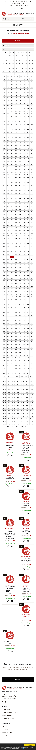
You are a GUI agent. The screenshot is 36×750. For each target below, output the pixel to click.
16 (16, 55)
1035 (18, 389)
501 (4, 212)
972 (32, 365)
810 (24, 312)
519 (12, 217)
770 (24, 299)
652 (32, 259)
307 (28, 145)
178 (24, 103)
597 (4, 243)
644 (32, 257)
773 (4, 302)
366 (8, 167)
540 (32, 222)
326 (8, 153)
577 (20, 235)
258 (24, 129)
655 (12, 262)
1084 (18, 408)
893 (4, 342)
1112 (18, 418)
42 (3, 63)
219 (28, 116)
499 (28, 209)
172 (32, 100)
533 (4, 222)
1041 (13, 392)
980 (32, 368)
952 (16, 360)
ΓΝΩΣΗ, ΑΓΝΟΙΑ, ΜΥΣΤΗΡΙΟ (26, 504)
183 (12, 105)
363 (28, 164)
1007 (18, 379)
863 (12, 331)
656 (16, 262)
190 (8, 108)
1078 (22, 405)
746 (24, 291)
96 (17, 76)
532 (32, 220)
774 (8, 302)
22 (3, 58)
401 (20, 177)
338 (24, 156)
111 (12, 82)
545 (20, 225)
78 (22, 71)
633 (20, 254)
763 (28, 296)
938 (24, 355)
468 (32, 198)
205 (4, 113)
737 (20, 289)
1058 (27, 397)
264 (16, 132)
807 (12, 312)
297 (20, 143)
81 (32, 71)
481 (20, 204)
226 (24, 119)
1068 (9, 403)
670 (8, 267)
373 (4, 169)
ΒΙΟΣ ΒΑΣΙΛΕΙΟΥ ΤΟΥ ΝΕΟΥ (10, 642)
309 (4, 148)
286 (8, 140)
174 (8, 103)
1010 (31, 379)
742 (8, 291)
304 (16, 145)
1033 (9, 389)
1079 (27, 405)
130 (24, 87)
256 (16, 129)
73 (6, 71)
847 (12, 326)
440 (16, 190)
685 (4, 273)
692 (32, 273)
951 (12, 360)
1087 (31, 408)
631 (12, 254)
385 (20, 172)
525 (4, 220)
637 (4, 257)
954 (24, 360)
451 (28, 193)
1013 (13, 381)
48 (22, 63)
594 (24, 241)
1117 (9, 421)
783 (12, 304)
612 (32, 246)
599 (12, 243)
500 (32, 209)
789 (4, 307)
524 (32, 217)
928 (16, 352)
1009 (27, 379)
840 (16, 323)
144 (16, 92)
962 (24, 363)
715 (28, 281)
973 (4, 368)
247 (12, 127)
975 (12, 368)
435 (28, 188)
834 (24, 320)
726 (8, 286)
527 (12, 220)
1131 (12, 426)
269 (4, 135)
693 (4, 275)
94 (11, 76)
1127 (22, 424)
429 (4, 188)
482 (24, 204)
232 (16, 121)
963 (28, 363)
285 (4, 140)
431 (12, 188)
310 (8, 148)
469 (4, 201)
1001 (21, 376)
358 (8, 164)
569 (20, 233)
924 (32, 350)
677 (4, 270)
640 (16, 257)
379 (28, 169)
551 (12, 228)
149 (4, 95)
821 (4, 318)
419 (28, 182)
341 (4, 159)
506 (24, 212)
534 (8, 222)
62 (3, 68)
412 (32, 180)
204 (32, 111)
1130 (8, 426)
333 (4, 156)
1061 (9, 400)
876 (32, 334)
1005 (9, 379)
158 (8, 98)
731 (28, 286)
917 (4, 350)
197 (4, 111)
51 (32, 63)
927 (12, 352)
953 (20, 360)
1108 (31, 416)
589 (4, 241)
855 (12, 328)
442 (24, 190)
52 (3, 66)
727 (12, 286)
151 (12, 95)
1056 (18, 397)
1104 (13, 416)
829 (4, 320)
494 (8, 209)
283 (28, 137)
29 (26, 58)
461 (4, 198)
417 (20, 182)
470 (8, 201)
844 (32, 323)
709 (4, 281)
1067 (4, 403)
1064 (22, 400)
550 (8, 228)
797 (4, 310)
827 (28, 318)
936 (16, 355)
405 (4, 180)
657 (20, 262)
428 (32, 185)
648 (16, 259)
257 (20, 129)
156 (32, 95)
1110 (9, 418)
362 (24, 164)
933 (4, 355)
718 (8, 283)
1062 (13, 400)
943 (12, 357)
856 (16, 328)
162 (24, 98)
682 (24, 270)
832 (16, 320)
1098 (18, 413)
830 (8, 320)
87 (19, 74)
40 (29, 60)
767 (12, 299)
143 (12, 92)
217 (20, 116)
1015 (22, 381)
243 (28, 124)
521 (20, 217)
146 (24, 92)
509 (4, 214)
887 (12, 339)
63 (6, 68)
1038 (31, 389)
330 (24, 153)
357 (4, 164)
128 (16, 87)
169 (20, 100)
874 (24, 334)
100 (31, 76)
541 (4, 225)
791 (12, 307)
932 (32, 352)
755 (28, 294)
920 (16, 350)
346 (24, 159)
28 (22, 58)
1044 (27, 392)
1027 (13, 387)
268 (32, 132)
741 (4, 291)
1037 (27, 389)
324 (32, 151)
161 (20, 98)
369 (20, 167)
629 (4, 254)
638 (8, 257)
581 (4, 238)
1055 (13, 397)
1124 (9, 424)
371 (28, 167)
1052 (31, 395)
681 (20, 270)
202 (24, 111)
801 (20, 310)
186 (24, 105)
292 (32, 140)
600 (16, 243)
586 (24, 238)
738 (24, 289)
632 (16, 254)
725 (4, 286)
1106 (22, 416)
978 (24, 368)
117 (4, 84)
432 (16, 188)
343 (12, 159)
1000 (17, 376)
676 (32, 267)
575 (12, 235)
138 (24, 90)
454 (8, 196)
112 (16, 82)
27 (19, 58)
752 (16, 294)
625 (20, 251)
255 (12, 129)
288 (16, 140)
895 (12, 342)
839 (12, 323)
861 (4, 331)
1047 (9, 395)
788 (32, 304)
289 (20, 140)
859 (28, 328)
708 (32, 278)
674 (24, 267)
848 (16, 326)
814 (8, 315)
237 (4, 124)
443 (28, 190)
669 (4, 267)
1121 (27, 421)
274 (24, 135)
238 (8, 124)
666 (24, 265)
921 (20, 350)
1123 (4, 424)
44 (9, 63)
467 (28, 198)
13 (6, 55)
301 (4, 145)
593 (20, 241)
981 (4, 371)
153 (20, 95)
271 (12, 135)
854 (8, 328)
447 (12, 193)
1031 (31, 387)
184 (16, 105)
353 (20, 161)
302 (8, 145)
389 (4, 174)
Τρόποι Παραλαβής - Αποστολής (10, 712)
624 (16, 251)
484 (32, 204)
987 (28, 371)
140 (32, 90)
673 (20, 267)
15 (13, 55)
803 (28, 310)
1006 (13, 379)
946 (24, 357)
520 (16, 217)
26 (16, 58)
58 (22, 66)
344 (16, 159)
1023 (27, 384)
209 (20, 113)
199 (12, 111)
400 (16, 177)
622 (8, 251)
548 (32, 225)
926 (8, 352)
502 (8, 212)
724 (32, 283)
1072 (27, 403)
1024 (31, 384)
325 (4, 153)
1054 (9, 397)
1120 (22, 421)
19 (26, 55)
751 (12, 294)
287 (12, 140)
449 (20, 193)
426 (24, 185)
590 (8, 241)
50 (29, 63)
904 (16, 344)
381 (4, 172)
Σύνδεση (14, 8)
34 (9, 60)
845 (4, 326)
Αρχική (10, 33)
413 (4, 182)
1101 (31, 413)
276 (32, 135)
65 (13, 68)
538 (24, 222)
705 (20, 278)
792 (16, 307)
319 (12, 151)
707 (28, 278)
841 (20, 323)
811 (28, 312)
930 (24, 352)
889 (20, 339)
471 (12, 201)
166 (8, 100)
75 (13, 71)
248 (16, 127)
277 (4, 137)
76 (16, 71)
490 (24, 206)
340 (32, 156)
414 (8, 182)
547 (28, 225)
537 (20, 222)
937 (20, 355)
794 (24, 307)
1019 (9, 384)
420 (32, 182)
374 (8, 169)
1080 (31, 405)
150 (8, 95)
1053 (4, 397)
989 (4, 373)
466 (24, 198)
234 (24, 121)
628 (32, 251)
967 (12, 365)
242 (24, 124)
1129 (31, 424)
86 (16, 74)
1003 (30, 376)
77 (19, 71)
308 (32, 145)
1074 (4, 405)
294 (8, 143)
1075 (9, 405)
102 (8, 79)
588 (32, 238)
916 (32, 347)
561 (20, 230)
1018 (4, 384)
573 (4, 235)
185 (20, 105)
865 (20, 331)
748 (32, 291)
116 (32, 82)
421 (4, 185)
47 (19, 63)
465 (20, 198)
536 (16, 222)
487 (12, 206)
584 (16, 238)
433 (20, 188)
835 (28, 320)
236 (32, 121)
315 (28, 148)
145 (20, 92)
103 (12, 79)
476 (32, 201)
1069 (13, 403)
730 (24, 286)
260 (32, 129)
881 (20, 336)
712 (16, 281)
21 (32, 55)
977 (20, 368)
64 (9, 68)
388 (32, 172)
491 (28, 206)
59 (26, 66)
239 (12, 124)
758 (8, 296)
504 (16, 212)
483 (28, 204)
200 (16, 111)
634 (24, 254)
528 (16, 220)
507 (28, 212)
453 (4, 196)
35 (13, 60)
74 (9, 71)
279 (12, 137)
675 (28, 267)
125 (4, 87)
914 (24, 347)
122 (24, 84)
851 (28, 326)
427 (28, 185)
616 (16, 249)
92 (4, 76)
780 (32, 302)
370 (24, 167)
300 (32, 143)
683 (28, 270)
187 (28, 105)
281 (20, 137)
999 (13, 376)
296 (16, 143)
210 (24, 113)
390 (8, 174)
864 (16, 331)
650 (24, 259)
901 (4, 344)
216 (16, 116)
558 (8, 230)
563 (28, 230)
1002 (26, 376)
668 (32, 265)
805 (4, 312)
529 (20, 220)
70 (29, 68)
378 (24, 169)
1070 (18, 403)
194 (24, 108)
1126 (18, 424)
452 (32, 193)
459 (28, 196)
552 (16, 228)
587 (28, 238)
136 (16, 90)
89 (26, 74)
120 (16, 84)
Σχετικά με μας (5, 726)
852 (32, 326)
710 (8, 281)
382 (8, 172)
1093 (27, 411)
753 (20, 294)
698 (24, 275)
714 (24, 281)
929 (20, 352)
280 (16, 137)
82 (3, 74)
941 (4, 357)
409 (20, 180)
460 (32, 196)
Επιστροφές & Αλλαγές (8, 718)
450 (24, 193)
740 (32, 289)
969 (20, 365)
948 (32, 357)
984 (16, 371)
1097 (13, 413)
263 (12, 132)
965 (4, 365)
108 (32, 79)
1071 (22, 403)
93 (8, 76)
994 (24, 373)
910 (8, 347)
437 (4, 190)
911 (12, 347)
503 (12, 212)
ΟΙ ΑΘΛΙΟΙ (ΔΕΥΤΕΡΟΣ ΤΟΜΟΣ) (10, 478)
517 (4, 217)
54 (9, 66)
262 (8, 132)
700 (32, 275)
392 (16, 174)
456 (16, 196)
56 (16, 66)
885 (4, 339)
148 (32, 92)
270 (8, 135)
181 (4, 105)
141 (4, 92)
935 (12, 355)
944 (16, 357)
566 (8, 233)
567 (12, 233)
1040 (9, 392)
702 (8, 278)
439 (12, 190)
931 (28, 352)
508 (32, 212)
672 (16, 267)
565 (4, 233)
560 (16, 230)
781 (4, 304)
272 (16, 135)
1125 (13, 424)
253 (4, 129)
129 (20, 87)
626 (24, 251)
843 (28, 323)
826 (24, 318)
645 (4, 259)
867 (28, 331)
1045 (31, 392)
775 (12, 302)
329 (20, 153)
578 (24, 235)
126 (8, 87)
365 (4, 167)
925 (4, 352)
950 (8, 360)
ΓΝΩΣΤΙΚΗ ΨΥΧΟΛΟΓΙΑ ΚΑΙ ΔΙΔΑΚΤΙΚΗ (26, 589)
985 (20, 371)
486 (8, 206)
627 (28, 251)
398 (8, 177)
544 (16, 225)
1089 (9, 411)
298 (24, 143)
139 (28, 90)
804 (32, 310)
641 (20, 257)
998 (9, 376)
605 (4, 246)
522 (24, 217)
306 (24, 145)
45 (13, 63)
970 (24, 365)
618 (24, 249)
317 (4, 151)
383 (12, 172)
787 (28, 304)
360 (16, 164)
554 (24, 228)
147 (28, 92)
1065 (27, 400)
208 (16, 113)
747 (28, 291)
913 (20, 347)
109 (4, 82)
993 (20, 373)
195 (28, 108)
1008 (22, 379)
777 (20, 302)
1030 (27, 387)
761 (20, 296)
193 (20, 108)
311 (12, 148)
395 (28, 174)
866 (24, 331)
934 (8, 355)
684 (32, 270)
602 (24, 243)
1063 (18, 400)
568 (16, 233)
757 (4, 296)
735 (12, 289)
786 (24, 304)
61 (32, 66)
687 (12, 273)
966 (8, 365)
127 (12, 87)
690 (24, 273)
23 (6, 58)
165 (4, 100)
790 (8, 307)
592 (16, 241)
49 (26, 63)
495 (12, 209)
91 (32, 74)
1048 (13, 395)
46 (16, 63)
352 (16, 161)
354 (24, 161)
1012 (9, 381)
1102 (4, 416)
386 (24, 172)
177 (20, 103)
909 (4, 347)
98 (24, 76)
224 (16, 119)
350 (8, 161)
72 (3, 71)
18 (22, 55)
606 (8, 246)
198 (8, 111)
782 (8, 304)
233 (20, 121)
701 (4, 278)
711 (12, 281)
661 (4, 265)
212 (32, 113)
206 (8, 113)
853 (4, 328)
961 (20, 363)
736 (16, 289)
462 (8, 198)
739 (28, 289)
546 (24, 225)
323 (28, 151)
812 (32, 312)
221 (4, 119)
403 (28, 177)
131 (28, 87)
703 (12, 278)
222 (8, 119)
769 (20, 299)
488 (16, 206)
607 (12, 246)
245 (4, 127)
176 (16, 103)
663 (12, 265)
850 (24, 326)
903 (12, 344)
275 (28, 135)
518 (8, 217)
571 (28, 233)
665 (20, 265)
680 (16, 270)
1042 (18, 392)
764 (32, 296)
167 (12, 100)
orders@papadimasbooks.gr (24, 1)
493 (4, 209)
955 (28, 360)
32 (3, 60)
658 (24, 262)
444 (32, 190)
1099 (22, 413)
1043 (22, 392)
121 (20, 84)
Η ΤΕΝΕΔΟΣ (26, 478)
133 (4, 90)
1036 (22, 389)
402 (24, 177)
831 (12, 320)
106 (24, 79)
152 (16, 95)
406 (8, 180)
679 (12, 270)
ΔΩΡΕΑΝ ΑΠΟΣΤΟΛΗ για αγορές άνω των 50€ (18, 5)
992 (16, 373)
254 (8, 129)
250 (24, 127)
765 (4, 299)
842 (24, 323)
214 (8, 116)
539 (28, 222)
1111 (13, 418)
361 (20, 164)
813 (4, 315)
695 (12, 275)
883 (28, 336)
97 (21, 76)
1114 (27, 418)
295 (12, 143)
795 (28, 307)
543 (12, 225)
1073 (31, 403)
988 (32, 371)
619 (28, 249)
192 (16, 108)
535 (12, 222)
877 (4, 336)
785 (20, 304)
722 (24, 283)
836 (32, 320)
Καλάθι (22, 8)
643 (28, 257)
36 (16, 60)
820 (32, 315)
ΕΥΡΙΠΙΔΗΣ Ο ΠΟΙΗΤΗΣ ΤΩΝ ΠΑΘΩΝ (26, 531)
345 (20, 159)
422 (8, 185)
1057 (22, 397)
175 (12, 103)
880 (16, 336)
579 (28, 235)
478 (8, 204)
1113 (22, 418)
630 (8, 254)
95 (14, 76)
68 (22, 68)
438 (8, 190)
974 (8, 368)
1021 (18, 384)
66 (16, 68)
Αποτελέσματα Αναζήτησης (21, 33)
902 (8, 344)
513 (20, 214)
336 (16, 156)
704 (16, 278)
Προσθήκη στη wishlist (8, 455)
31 (32, 58)
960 (16, 363)
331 (28, 153)
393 (20, 174)
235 (28, 121)
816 (16, 315)
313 (20, 148)
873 (20, 334)
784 (16, 304)
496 (16, 209)
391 (12, 174)
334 (8, 156)
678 (8, 270)
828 (32, 318)
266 (24, 132)
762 (24, 296)
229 (4, 121)
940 (32, 355)
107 (28, 79)
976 (16, 368)
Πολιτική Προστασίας (7, 732)
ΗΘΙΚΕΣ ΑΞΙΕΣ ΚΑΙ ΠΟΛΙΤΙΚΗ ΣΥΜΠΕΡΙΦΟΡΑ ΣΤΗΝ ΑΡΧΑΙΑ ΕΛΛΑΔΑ (10, 590)
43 (6, 63)
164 (32, 98)
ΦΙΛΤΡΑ (18, 41)
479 (12, 204)
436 (32, 188)
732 (32, 286)
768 (16, 299)
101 (4, 79)
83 (6, 74)
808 (16, 312)
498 (24, 209)
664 (16, 265)
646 (8, 259)
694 (8, 275)
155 (28, 95)
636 (32, 254)
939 (28, 355)
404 (32, 177)
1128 (27, 424)
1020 (13, 384)
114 (24, 82)
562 (24, 230)
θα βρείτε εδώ (22, 748)
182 (8, 105)
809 (20, 312)
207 (12, 113)
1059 (31, 397)
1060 (4, 400)
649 (20, 259)
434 (24, 188)
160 (16, 98)
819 (28, 315)
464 (16, 198)
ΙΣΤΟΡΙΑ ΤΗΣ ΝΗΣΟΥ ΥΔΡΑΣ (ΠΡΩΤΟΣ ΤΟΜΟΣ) (10, 445)
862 (8, 331)
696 (16, 275)
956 (32, 360)
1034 (13, 389)
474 (24, 201)
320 (16, 151)
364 (32, 164)
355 (28, 161)
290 (24, 140)
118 (8, 84)
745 (20, 291)
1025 (4, 387)
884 (32, 336)
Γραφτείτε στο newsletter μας (18, 664)
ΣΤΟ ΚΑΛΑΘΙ (12, 455)
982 (8, 371)
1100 (27, 413)
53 (6, 66)
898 (24, 342)
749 (4, 294)
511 (12, 214)
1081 (4, 408)
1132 (17, 426)
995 (28, 373)
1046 (4, 395)
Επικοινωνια (5, 735)
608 (16, 246)
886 (8, 339)
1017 (31, 381)
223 (12, 119)
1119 (18, 421)
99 (27, 76)
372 (32, 167)
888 (16, 339)
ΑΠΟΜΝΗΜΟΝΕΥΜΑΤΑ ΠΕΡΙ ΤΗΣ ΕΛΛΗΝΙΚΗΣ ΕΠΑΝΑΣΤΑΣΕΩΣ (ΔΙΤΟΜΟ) (26, 449)
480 (16, 204)
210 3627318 (8, 1)
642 (24, 257)
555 (28, 228)
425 (20, 185)
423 (12, 185)
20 (29, 55)
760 (16, 296)
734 (8, 289)
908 (32, 344)
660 (32, 262)
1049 (18, 395)
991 (12, 373)
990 (8, 373)
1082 (9, 408)
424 (16, 185)
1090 (13, 411)
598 (8, 243)
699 (28, 275)
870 (8, 334)
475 (28, 201)
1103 (9, 416)
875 (28, 334)
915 (28, 347)
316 (32, 148)
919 (12, 350)
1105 (18, 416)
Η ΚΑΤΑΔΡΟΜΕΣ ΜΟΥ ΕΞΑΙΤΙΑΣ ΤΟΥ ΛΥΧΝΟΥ (26, 560)
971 (28, 365)
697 (20, 275)
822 (8, 318)
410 (24, 180)
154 (24, 95)
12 (3, 55)
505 (20, 212)
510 (8, 214)
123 (28, 84)
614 (8, 249)
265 (20, 132)
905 (20, 344)
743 (12, 291)
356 (32, 161)
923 (28, 350)
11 (32, 52)
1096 (9, 413)
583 (12, 238)
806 (8, 312)
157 (4, 98)
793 (20, 307)
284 (32, 137)
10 (29, 52)
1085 (22, 408)
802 (24, 310)
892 (32, 339)
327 (12, 153)
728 (16, 286)
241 (20, 124)
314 (24, 148)
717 (4, 283)
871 (12, 334)
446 (8, 193)
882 (24, 336)
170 (24, 100)
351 (12, 161)
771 (28, 299)
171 (28, 100)
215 (12, 116)
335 (12, 156)
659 (28, 262)
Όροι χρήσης (5, 729)
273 (20, 135)
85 (13, 74)
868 (32, 331)
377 (20, 169)
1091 (18, 411)
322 (24, 151)
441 (20, 190)
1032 (4, 389)
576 (16, 235)
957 (4, 363)
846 (8, 326)
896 (16, 342)
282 (24, 137)
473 (20, 201)
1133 (21, 426)
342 (8, 159)
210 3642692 (14, 1)
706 (24, 278)
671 (12, 267)
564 (32, 230)
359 (12, 164)
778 (24, 302)
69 (26, 68)
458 (24, 196)
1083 (13, 408)
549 (4, 228)
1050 (22, 395)
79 (26, 71)
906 (24, 344)
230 (8, 121)
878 (8, 336)
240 (16, 124)
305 (20, 145)
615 (12, 249)
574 (8, 235)
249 (20, 127)
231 (12, 121)
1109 (4, 418)
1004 (4, 379)
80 (29, 71)
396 (32, 174)
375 (12, 169)
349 (4, 161)
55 (13, 66)
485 (4, 206)
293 (4, 143)
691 (28, 273)
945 (20, 357)
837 (4, 323)
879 (12, 336)
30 (29, 58)
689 (20, 273)
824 (16, 318)
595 (28, 241)
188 (32, 105)
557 (4, 230)
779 (28, 302)
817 (20, 315)
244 (32, 124)
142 (8, 92)
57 (19, 66)
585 (20, 238)
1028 (18, 387)
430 (8, 188)
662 (8, 265)
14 (9, 55)
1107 (27, 416)
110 (8, 82)
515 (28, 214)
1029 (22, 387)
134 (8, 90)
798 (8, 310)
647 (12, 259)
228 (32, 119)
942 (8, 357)
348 (32, 159)
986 (24, 371)
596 (32, 241)
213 (4, 116)
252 (32, 127)
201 (20, 111)
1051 (27, 395)
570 (24, 233)
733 (4, 289)
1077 (18, 405)
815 (12, 315)
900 (32, 342)
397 (4, 177)
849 (20, 326)
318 (8, 151)
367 (12, 167)
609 (20, 246)
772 (32, 299)
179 (28, 103)
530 (24, 220)
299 (28, 143)
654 (8, 262)
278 (8, 137)
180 (32, 103)
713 (20, 281)
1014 (18, 381)
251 (28, 127)
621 (4, 251)
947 (28, 357)
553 (20, 228)
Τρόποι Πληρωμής (6, 709)
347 (28, 159)
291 (28, 140)
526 (8, 220)
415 (12, 182)
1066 (31, 400)
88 (22, 74)
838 (8, 323)
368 (16, 167)
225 (20, 119)
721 (20, 283)
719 (12, 283)
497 (20, 209)
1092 (22, 411)
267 (28, 132)
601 (20, 243)
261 (4, 132)
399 (12, 177)
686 (8, 273)
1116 (4, 421)
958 (8, 363)
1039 (4, 392)
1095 (4, 413)
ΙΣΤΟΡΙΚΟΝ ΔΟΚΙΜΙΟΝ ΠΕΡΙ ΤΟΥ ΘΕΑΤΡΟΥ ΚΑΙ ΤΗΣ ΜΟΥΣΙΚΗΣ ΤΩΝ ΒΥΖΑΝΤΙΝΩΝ (10, 535)
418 (24, 182)
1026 (9, 387)
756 (32, 294)
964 (32, 363)
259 (28, 129)
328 (16, 153)
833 (20, 320)
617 (20, 249)
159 (12, 98)
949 (4, 360)
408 (16, 180)
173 (4, 103)
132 (32, 87)
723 (28, 283)
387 (28, 172)
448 (16, 193)
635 (28, 254)
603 (28, 243)
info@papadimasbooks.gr (18, 3)
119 (12, 84)
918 (8, 350)
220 (32, 116)
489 (20, 206)
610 (24, 246)
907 (28, 344)
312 (16, 148)
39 (26, 60)
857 (20, 328)
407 (12, 180)
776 (16, 302)
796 (32, 307)
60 (29, 66)
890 (24, 339)
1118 (13, 421)
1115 (31, 418)
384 (16, 172)
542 (8, 225)
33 (6, 60)
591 (12, 241)
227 (28, 119)
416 (16, 182)
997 (5, 376)
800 (16, 310)
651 (28, 259)
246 (8, 127)
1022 (22, 384)
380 (32, 169)
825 (20, 318)
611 (28, 246)
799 (12, 310)
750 (8, 294)
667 (28, 265)
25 (13, 58)
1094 (31, 411)
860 (32, 328)
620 (32, 249)
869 (4, 334)
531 (28, 220)
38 (22, 60)
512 (16, 214)
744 (16, 291)
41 (32, 60)
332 (32, 153)
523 (28, 217)
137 (20, 90)
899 (28, 342)
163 (28, 98)
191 (12, 108)
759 (12, 296)
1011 (4, 381)
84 (9, 74)
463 (12, 198)
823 (12, 318)
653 (4, 262)
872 (16, 334)
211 (28, 113)
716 (32, 281)
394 (24, 174)
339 (28, 156)
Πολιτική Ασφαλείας (7, 715)
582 (8, 238)
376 (16, 169)
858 (24, 328)
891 (28, 339)
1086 (27, 408)
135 (12, 90)
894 (8, 342)
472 (16, 201)
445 (4, 193)
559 (12, 230)
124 (32, 84)
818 (24, 315)
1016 (27, 381)
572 (32, 233)
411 (28, 180)
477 (4, 204)
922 (24, 350)
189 (4, 108)
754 (24, 294)
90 (29, 74)
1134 (26, 426)
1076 (13, 405)
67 (19, 68)
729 (20, 286)
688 (16, 273)
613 (4, 249)
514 (24, 214)
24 (9, 58)
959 (12, 363)
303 (12, 145)
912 (16, 347)
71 (32, 68)
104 (16, 79)
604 (32, 243)
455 (12, 196)
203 (28, 111)
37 (19, 60)
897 (20, 342)
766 (8, 299)
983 (12, 371)
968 (16, 365)
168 (16, 100)
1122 (31, 421)
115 (28, 82)
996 (32, 373)
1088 (4, 411)
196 (32, 108)
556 (32, 228)
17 (19, 55)
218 (24, 116)
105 (20, 79)
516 (32, 214)
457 (20, 196)
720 (16, 283)
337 (20, 156)
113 (20, 82)
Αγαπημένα (18, 8)
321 (20, 151)
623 (12, 251)
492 (32, 206)
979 (28, 368)
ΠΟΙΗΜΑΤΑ (26, 618)
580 (32, 235)
